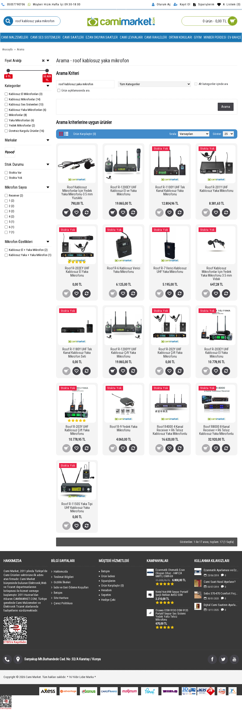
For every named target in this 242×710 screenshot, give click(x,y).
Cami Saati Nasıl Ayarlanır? (220, 581)
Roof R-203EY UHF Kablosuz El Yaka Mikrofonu (216, 352)
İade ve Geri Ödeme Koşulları (70, 587)
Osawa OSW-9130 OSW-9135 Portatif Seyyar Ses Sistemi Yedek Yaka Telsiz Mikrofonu (172, 615)
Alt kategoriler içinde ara (213, 84)
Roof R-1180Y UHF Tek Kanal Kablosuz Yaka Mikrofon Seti (77, 352)
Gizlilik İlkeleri (61, 582)
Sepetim (105, 595)
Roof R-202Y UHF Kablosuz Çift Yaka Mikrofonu (170, 352)
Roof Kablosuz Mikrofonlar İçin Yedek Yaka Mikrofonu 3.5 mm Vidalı (216, 273)
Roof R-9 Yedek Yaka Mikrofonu (123, 428)
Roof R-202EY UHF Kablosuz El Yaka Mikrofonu (77, 271)
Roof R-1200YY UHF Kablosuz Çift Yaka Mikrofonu (123, 352)
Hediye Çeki (107, 599)
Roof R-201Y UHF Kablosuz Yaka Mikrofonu (216, 189)
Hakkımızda (59, 571)
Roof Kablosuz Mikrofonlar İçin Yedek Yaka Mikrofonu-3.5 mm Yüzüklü (77, 192)
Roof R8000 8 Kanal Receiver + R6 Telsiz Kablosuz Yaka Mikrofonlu (216, 430)
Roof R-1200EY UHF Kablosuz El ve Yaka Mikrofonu (123, 190)
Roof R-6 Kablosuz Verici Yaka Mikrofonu (123, 270)
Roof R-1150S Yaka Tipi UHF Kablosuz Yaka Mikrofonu (77, 507)
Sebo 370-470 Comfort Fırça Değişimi (221, 593)
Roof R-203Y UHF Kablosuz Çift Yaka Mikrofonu (77, 430)
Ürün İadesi (107, 576)
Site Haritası (59, 598)
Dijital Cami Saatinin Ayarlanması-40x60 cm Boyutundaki (221, 605)
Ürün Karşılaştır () (111, 585)
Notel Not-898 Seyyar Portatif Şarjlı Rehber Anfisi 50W (172, 593)
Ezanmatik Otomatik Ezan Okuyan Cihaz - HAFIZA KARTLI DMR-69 (170, 573)
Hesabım (105, 590)
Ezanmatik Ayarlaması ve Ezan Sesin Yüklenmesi (221, 570)
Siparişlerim (107, 581)
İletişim (56, 593)
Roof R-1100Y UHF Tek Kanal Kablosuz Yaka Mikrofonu (170, 190)
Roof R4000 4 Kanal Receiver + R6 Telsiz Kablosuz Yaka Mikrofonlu (170, 430)
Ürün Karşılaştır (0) (84, 134)
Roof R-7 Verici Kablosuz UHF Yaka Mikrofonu (170, 270)
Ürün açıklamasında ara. (75, 90)
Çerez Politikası (62, 603)
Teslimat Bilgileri (62, 577)
